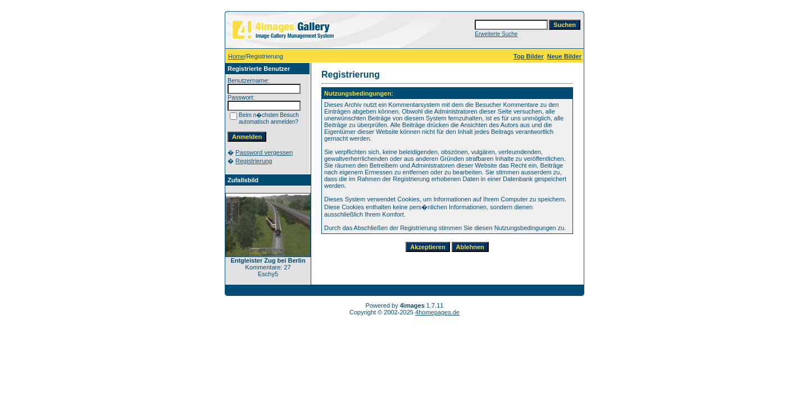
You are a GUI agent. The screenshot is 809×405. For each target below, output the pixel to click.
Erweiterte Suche (496, 34)
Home (236, 56)
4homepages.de (437, 312)
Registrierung (253, 161)
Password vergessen (264, 152)
